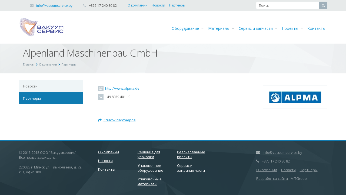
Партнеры (68, 64)
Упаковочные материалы (150, 181)
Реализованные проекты (191, 154)
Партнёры (177, 5)
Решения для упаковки (149, 154)
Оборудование (188, 28)
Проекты (292, 28)
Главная (29, 64)
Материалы (221, 28)
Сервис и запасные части (191, 168)
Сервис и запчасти (258, 28)
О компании (138, 5)
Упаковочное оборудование (150, 168)
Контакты (316, 28)
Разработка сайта (272, 178)
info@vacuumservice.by (54, 5)
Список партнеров (117, 120)
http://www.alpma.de (122, 88)
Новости (158, 5)
